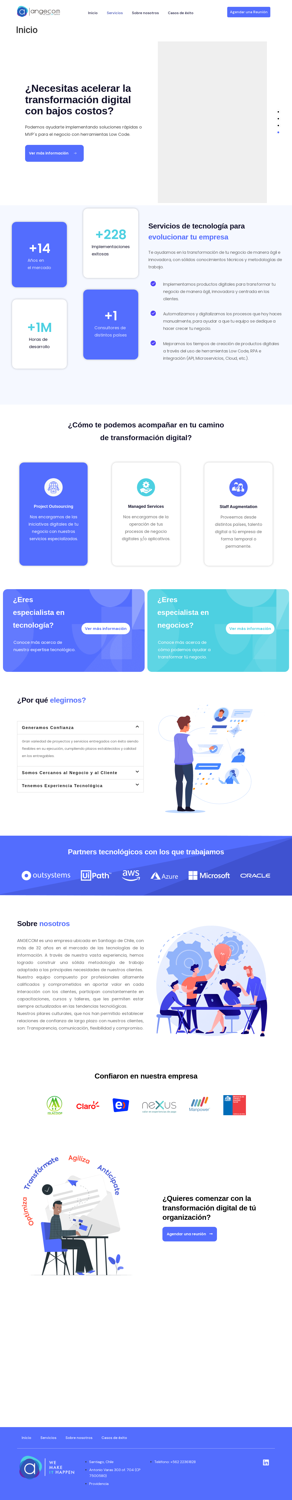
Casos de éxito (180, 12)
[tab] (278, 112)
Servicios (115, 12)
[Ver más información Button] (54, 153)
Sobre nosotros (145, 12)
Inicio (93, 12)
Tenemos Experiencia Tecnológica (62, 785)
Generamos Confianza (48, 727)
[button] (80, 727)
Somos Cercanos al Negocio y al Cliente (69, 773)
